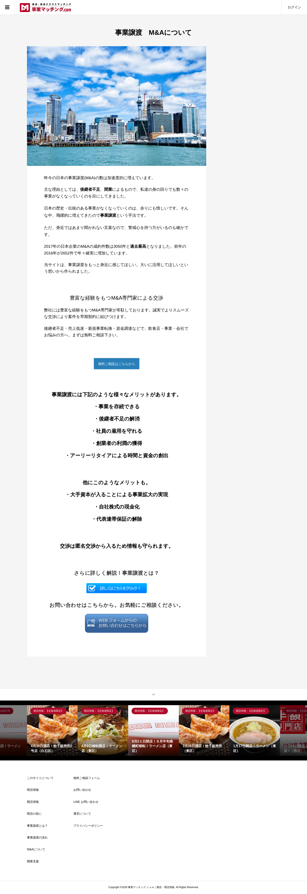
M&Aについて (36, 850)
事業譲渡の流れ (37, 838)
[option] (52, 731)
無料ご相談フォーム (86, 778)
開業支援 (33, 862)
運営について (82, 814)
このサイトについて (40, 778)
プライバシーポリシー (88, 826)
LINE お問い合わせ (85, 802)
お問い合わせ (82, 790)
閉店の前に (34, 814)
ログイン (294, 7)
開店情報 (33, 802)
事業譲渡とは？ (37, 826)
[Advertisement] (248, 109)
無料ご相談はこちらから (116, 364)
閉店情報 (33, 790)
